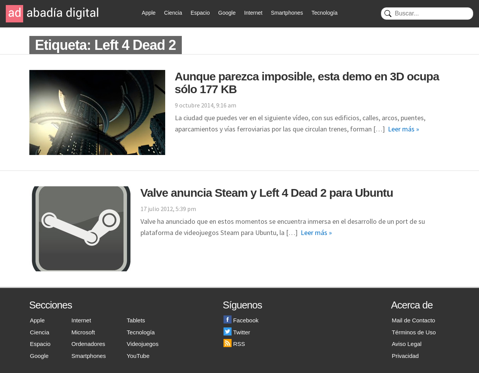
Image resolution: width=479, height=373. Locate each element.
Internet (253, 13)
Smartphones (287, 13)
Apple (149, 13)
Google (226, 13)
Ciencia (173, 13)
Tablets (136, 320)
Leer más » (403, 128)
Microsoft (83, 332)
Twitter (236, 332)
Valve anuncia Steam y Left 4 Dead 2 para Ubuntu (266, 192)
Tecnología (324, 13)
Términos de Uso (414, 332)
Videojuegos (142, 344)
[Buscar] (427, 13)
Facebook (241, 320)
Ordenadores (88, 344)
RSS (234, 344)
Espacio (200, 13)
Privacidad (405, 356)
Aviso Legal (406, 344)
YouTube (138, 356)
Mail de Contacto (413, 320)
